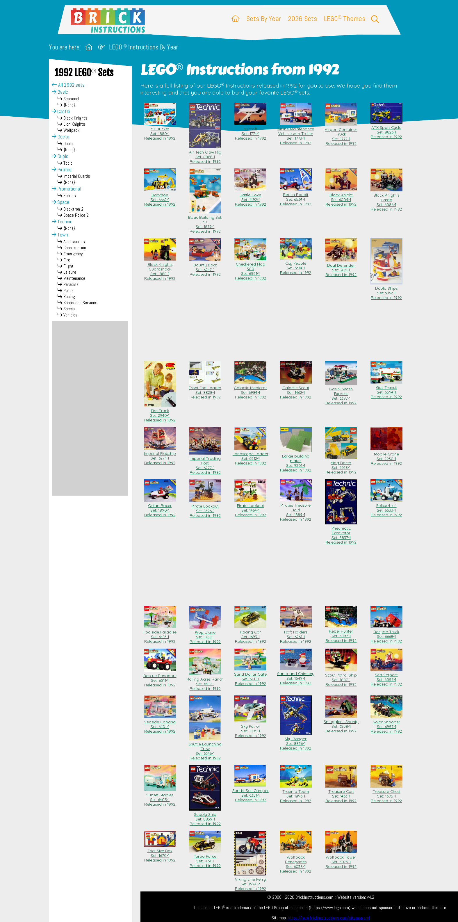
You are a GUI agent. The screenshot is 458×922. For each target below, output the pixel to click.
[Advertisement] (90, 408)
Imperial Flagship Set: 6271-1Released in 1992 (160, 455)
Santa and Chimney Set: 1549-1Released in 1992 (295, 676)
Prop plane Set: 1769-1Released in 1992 (205, 634)
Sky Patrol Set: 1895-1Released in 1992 (250, 728)
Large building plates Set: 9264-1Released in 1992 (296, 460)
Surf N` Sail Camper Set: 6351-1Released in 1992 (250, 793)
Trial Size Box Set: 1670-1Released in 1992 (160, 853)
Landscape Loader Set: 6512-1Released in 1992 (250, 456)
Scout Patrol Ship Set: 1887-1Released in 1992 (341, 677)
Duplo (60, 156)
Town (60, 235)
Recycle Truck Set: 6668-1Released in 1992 (386, 634)
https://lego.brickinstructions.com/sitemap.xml (329, 918)
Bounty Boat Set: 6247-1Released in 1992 (205, 267)
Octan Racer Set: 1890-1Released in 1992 (160, 508)
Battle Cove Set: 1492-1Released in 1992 (250, 197)
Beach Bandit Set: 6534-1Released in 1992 (296, 197)
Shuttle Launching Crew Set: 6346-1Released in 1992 (205, 748)
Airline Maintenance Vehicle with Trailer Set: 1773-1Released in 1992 (295, 133)
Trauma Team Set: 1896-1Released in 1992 (296, 793)
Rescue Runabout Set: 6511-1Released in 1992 (160, 678)
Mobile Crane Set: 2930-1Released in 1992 (386, 456)
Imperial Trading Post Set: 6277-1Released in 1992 (205, 463)
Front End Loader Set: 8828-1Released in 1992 (205, 390)
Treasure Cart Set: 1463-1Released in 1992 (341, 793)
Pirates (62, 169)
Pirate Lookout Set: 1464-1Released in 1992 (250, 508)
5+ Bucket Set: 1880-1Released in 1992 (160, 131)
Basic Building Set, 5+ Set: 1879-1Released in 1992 (205, 222)
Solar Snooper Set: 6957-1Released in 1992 (386, 724)
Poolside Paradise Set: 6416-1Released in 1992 (160, 634)
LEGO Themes (344, 18)
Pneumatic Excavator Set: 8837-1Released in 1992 (341, 532)
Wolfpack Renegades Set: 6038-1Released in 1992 (296, 861)
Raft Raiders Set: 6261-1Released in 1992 (296, 634)
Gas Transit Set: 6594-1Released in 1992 (386, 389)
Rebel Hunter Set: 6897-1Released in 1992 (341, 633)
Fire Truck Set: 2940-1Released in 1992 (160, 413)
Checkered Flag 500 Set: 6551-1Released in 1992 (250, 268)
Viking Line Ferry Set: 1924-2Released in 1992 (250, 881)
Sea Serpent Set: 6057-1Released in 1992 (386, 677)
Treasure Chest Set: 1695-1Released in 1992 (386, 793)
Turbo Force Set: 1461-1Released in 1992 (205, 858)
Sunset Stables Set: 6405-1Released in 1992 (160, 797)
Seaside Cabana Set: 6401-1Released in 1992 (160, 724)
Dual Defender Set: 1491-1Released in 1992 (341, 267)
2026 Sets (302, 18)
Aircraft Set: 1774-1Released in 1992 (250, 131)
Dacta (60, 137)
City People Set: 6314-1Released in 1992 (296, 265)
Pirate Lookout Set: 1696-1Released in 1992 (205, 508)
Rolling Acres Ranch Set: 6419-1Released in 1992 (205, 681)
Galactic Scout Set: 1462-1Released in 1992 (296, 390)
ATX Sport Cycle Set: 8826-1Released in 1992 (386, 129)
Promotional (66, 189)
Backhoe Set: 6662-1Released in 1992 (160, 197)
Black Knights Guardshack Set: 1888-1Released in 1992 (160, 269)
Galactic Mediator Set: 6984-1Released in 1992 (250, 390)
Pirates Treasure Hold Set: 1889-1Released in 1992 (296, 509)
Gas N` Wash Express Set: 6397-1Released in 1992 (341, 393)
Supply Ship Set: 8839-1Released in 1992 (205, 816)
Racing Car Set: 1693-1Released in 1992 (250, 634)
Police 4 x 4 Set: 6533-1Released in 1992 (386, 508)
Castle (61, 111)
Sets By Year (263, 18)
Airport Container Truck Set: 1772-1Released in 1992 (341, 134)
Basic (60, 92)
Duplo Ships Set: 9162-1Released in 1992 (386, 290)
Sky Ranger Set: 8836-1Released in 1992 (296, 741)
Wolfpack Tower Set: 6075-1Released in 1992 (341, 859)
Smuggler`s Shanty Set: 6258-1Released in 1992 (341, 724)
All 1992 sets (68, 85)
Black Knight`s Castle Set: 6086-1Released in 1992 (386, 199)
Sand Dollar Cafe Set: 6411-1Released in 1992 (250, 676)
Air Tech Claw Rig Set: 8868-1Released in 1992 (205, 154)
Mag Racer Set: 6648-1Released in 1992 (341, 465)
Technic (62, 221)
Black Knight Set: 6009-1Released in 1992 (341, 197)
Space (60, 202)
